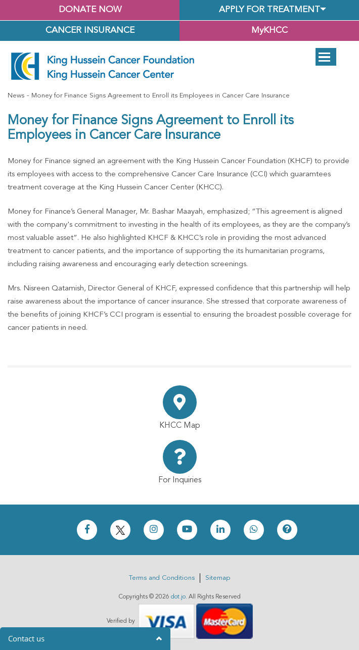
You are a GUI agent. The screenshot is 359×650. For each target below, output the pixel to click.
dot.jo (178, 597)
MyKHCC (269, 30)
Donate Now (90, 10)
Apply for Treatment (269, 10)
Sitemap (217, 578)
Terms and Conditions (162, 578)
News (16, 95)
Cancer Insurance (90, 30)
